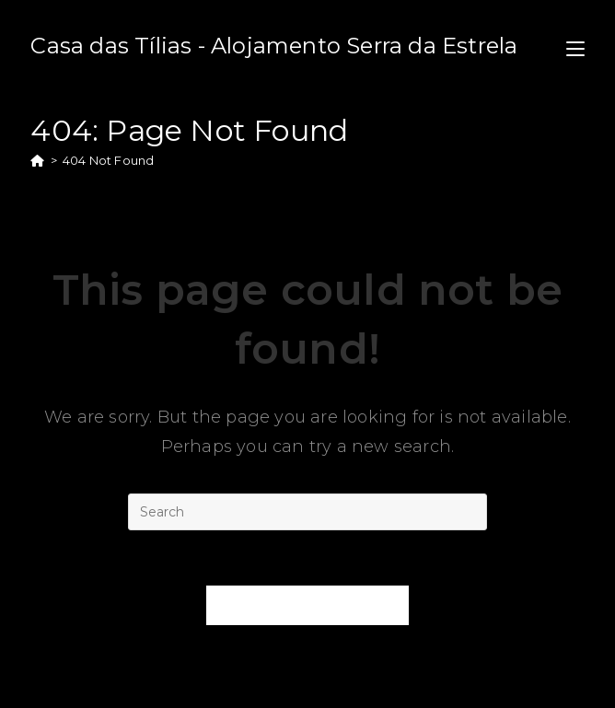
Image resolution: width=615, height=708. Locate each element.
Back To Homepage (308, 605)
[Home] (37, 160)
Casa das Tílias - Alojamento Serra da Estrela (273, 45)
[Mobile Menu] (575, 45)
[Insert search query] (307, 511)
